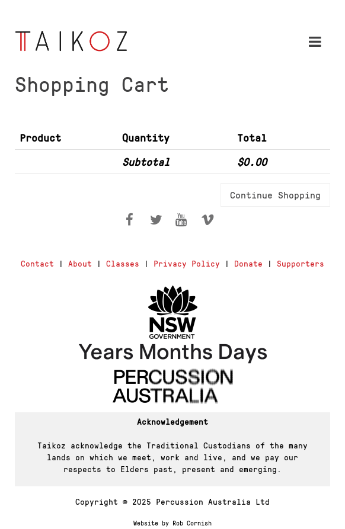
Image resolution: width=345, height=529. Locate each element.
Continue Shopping (275, 194)
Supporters (300, 263)
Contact (37, 263)
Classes (122, 263)
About (80, 263)
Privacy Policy (187, 263)
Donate (248, 263)
